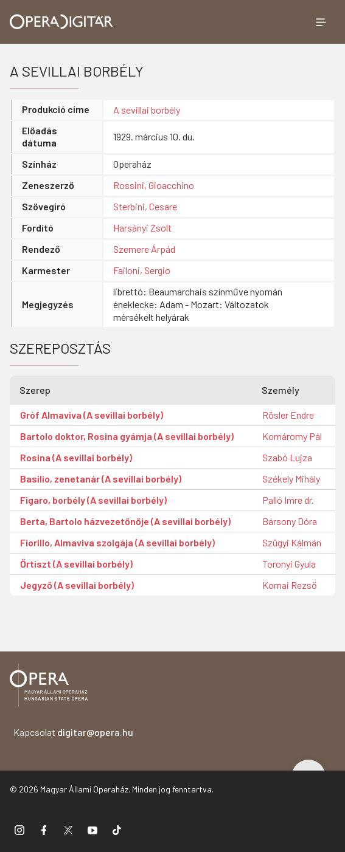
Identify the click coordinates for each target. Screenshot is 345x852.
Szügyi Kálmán (291, 542)
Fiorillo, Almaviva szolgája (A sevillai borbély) (117, 542)
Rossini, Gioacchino (153, 185)
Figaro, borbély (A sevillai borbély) (93, 500)
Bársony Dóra (289, 521)
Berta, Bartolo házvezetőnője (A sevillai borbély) (125, 521)
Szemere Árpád (144, 249)
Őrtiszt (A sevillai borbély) (76, 563)
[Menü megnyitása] (320, 21)
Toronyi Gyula (289, 563)
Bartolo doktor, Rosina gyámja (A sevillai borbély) (127, 436)
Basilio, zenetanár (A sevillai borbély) (100, 478)
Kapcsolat (73, 732)
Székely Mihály (291, 478)
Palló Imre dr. (288, 500)
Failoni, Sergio (141, 270)
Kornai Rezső (289, 585)
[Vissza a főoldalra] (49, 687)
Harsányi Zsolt (142, 227)
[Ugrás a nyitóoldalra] (61, 22)
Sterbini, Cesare (145, 206)
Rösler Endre (288, 415)
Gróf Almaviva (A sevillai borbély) (91, 415)
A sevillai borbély (146, 109)
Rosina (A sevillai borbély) (76, 457)
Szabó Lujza (287, 457)
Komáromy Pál (292, 436)
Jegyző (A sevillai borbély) (77, 585)
